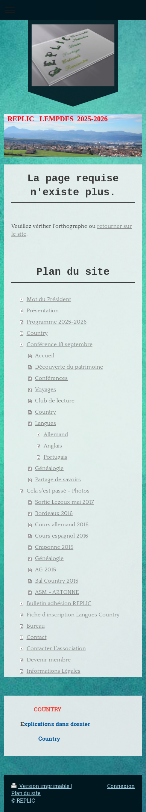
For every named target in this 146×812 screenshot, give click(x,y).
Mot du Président (49, 299)
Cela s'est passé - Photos (58, 491)
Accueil (44, 356)
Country (37, 333)
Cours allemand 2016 (61, 524)
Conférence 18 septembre (60, 344)
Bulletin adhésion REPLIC (59, 603)
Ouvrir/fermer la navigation (73, 10)
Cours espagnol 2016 (61, 536)
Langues (45, 423)
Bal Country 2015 (56, 581)
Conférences (51, 378)
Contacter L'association (56, 648)
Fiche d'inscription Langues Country (73, 615)
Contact (37, 637)
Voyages (45, 389)
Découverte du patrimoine (69, 367)
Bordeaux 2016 (54, 513)
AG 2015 (45, 569)
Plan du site (26, 793)
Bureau (36, 626)
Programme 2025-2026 (57, 322)
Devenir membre (49, 660)
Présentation (43, 310)
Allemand (56, 434)
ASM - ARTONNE (57, 592)
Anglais (53, 446)
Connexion (121, 785)
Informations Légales (54, 671)
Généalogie (49, 468)
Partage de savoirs (58, 479)
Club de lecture (55, 401)
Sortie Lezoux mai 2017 (64, 502)
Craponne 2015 (54, 547)
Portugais (55, 457)
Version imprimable (41, 785)
